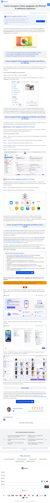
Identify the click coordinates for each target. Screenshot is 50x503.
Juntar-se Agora (46, 487)
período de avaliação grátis (9, 246)
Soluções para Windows (21, 459)
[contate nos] (48, 4)
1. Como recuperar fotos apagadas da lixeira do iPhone (23, 52)
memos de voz (24, 256)
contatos (21, 255)
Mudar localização (42, 459)
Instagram (38, 255)
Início (6, 12)
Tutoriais (3, 475)
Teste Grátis (39, 21)
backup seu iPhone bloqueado (14, 242)
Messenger (18, 256)
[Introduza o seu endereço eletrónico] (22, 486)
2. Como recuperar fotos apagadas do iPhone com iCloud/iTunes (22, 54)
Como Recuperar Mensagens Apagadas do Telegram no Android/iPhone (16, 436)
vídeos (17, 255)
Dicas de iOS (9, 12)
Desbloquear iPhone (30, 461)
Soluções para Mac (32, 459)
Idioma (25, 490)
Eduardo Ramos (34, 12)
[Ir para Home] (4, 2)
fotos (15, 255)
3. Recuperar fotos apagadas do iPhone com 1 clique (20, 56)
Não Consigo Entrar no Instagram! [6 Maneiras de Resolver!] (35, 443)
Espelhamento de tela (20, 461)
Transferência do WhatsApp (9, 459)
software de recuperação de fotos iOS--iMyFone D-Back (16, 230)
